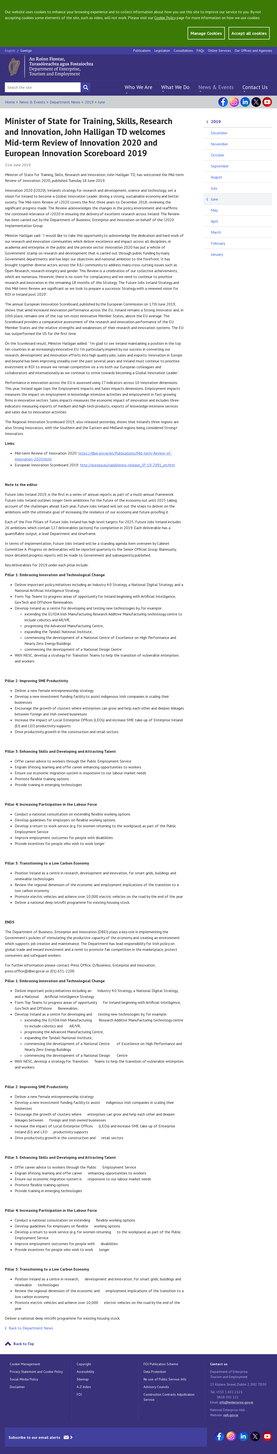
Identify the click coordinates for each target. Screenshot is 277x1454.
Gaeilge (26, 50)
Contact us (219, 1364)
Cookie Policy (165, 17)
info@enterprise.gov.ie (236, 1402)
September (220, 166)
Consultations (183, 50)
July (214, 188)
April (214, 221)
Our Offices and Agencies (253, 50)
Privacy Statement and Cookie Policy (36, 1371)
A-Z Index (84, 1387)
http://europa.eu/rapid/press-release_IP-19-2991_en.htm (127, 464)
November (219, 143)
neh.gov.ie (230, 1415)
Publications (142, 50)
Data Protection (155, 1371)
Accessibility (85, 1371)
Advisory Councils (156, 1387)
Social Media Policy (24, 1379)
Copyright (84, 1364)
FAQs (200, 50)
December (219, 132)
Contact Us (255, 87)
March (216, 232)
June (101, 102)
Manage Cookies (206, 33)
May (214, 210)
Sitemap (83, 1379)
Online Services (219, 50)
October (217, 155)
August (216, 177)
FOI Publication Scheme (161, 1364)
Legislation (162, 50)
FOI (79, 1394)
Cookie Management (25, 1364)
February (218, 243)
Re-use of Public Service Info (165, 1379)
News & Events (216, 87)
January (217, 254)
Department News (65, 102)
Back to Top (23, 1343)
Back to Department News (31, 1328)
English (10, 50)
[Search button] (85, 87)
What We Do (175, 87)
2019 (89, 102)
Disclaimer (17, 1387)
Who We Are (138, 87)
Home (10, 102)
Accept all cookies (249, 33)
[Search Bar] (43, 87)
